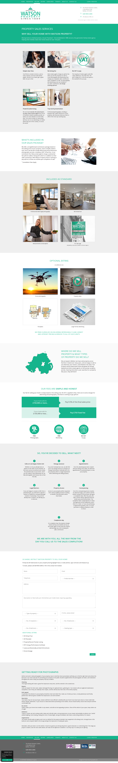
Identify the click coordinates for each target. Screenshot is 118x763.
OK (7, 759)
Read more (4, 757)
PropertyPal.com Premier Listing (33, 644)
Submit (92, 656)
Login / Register (92, 1)
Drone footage (28, 653)
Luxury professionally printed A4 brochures (36, 650)
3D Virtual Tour (28, 638)
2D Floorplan (27, 641)
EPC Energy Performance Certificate (34, 647)
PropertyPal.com (94, 761)
